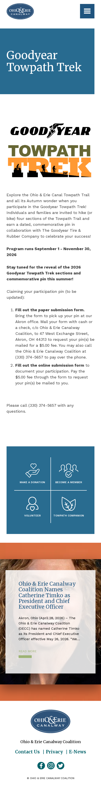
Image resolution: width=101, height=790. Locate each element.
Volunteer (32, 515)
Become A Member (68, 482)
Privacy (54, 752)
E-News (77, 752)
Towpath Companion (68, 515)
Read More (28, 651)
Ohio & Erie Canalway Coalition (50, 721)
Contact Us (27, 752)
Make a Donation (32, 482)
